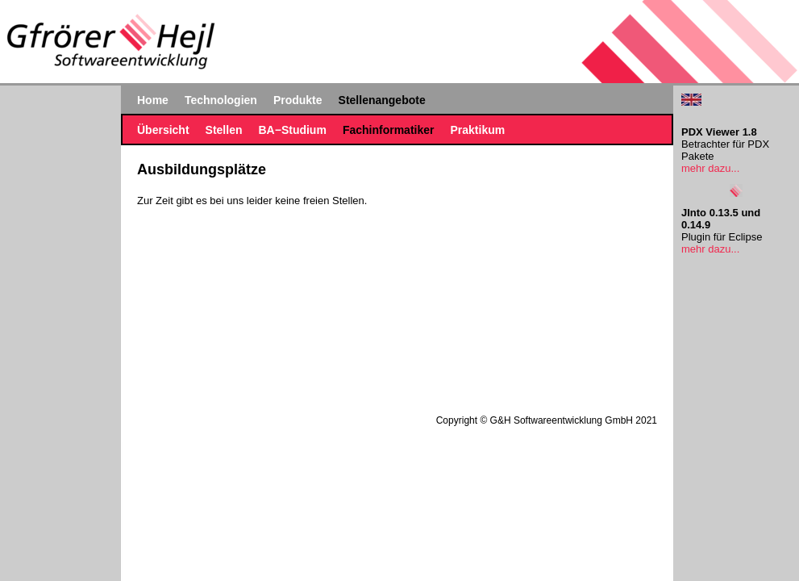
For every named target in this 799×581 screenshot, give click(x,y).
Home (153, 100)
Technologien (221, 100)
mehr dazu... (710, 168)
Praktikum (477, 129)
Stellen (224, 129)
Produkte (298, 100)
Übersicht (163, 129)
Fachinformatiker (389, 129)
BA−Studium (292, 129)
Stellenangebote (382, 100)
